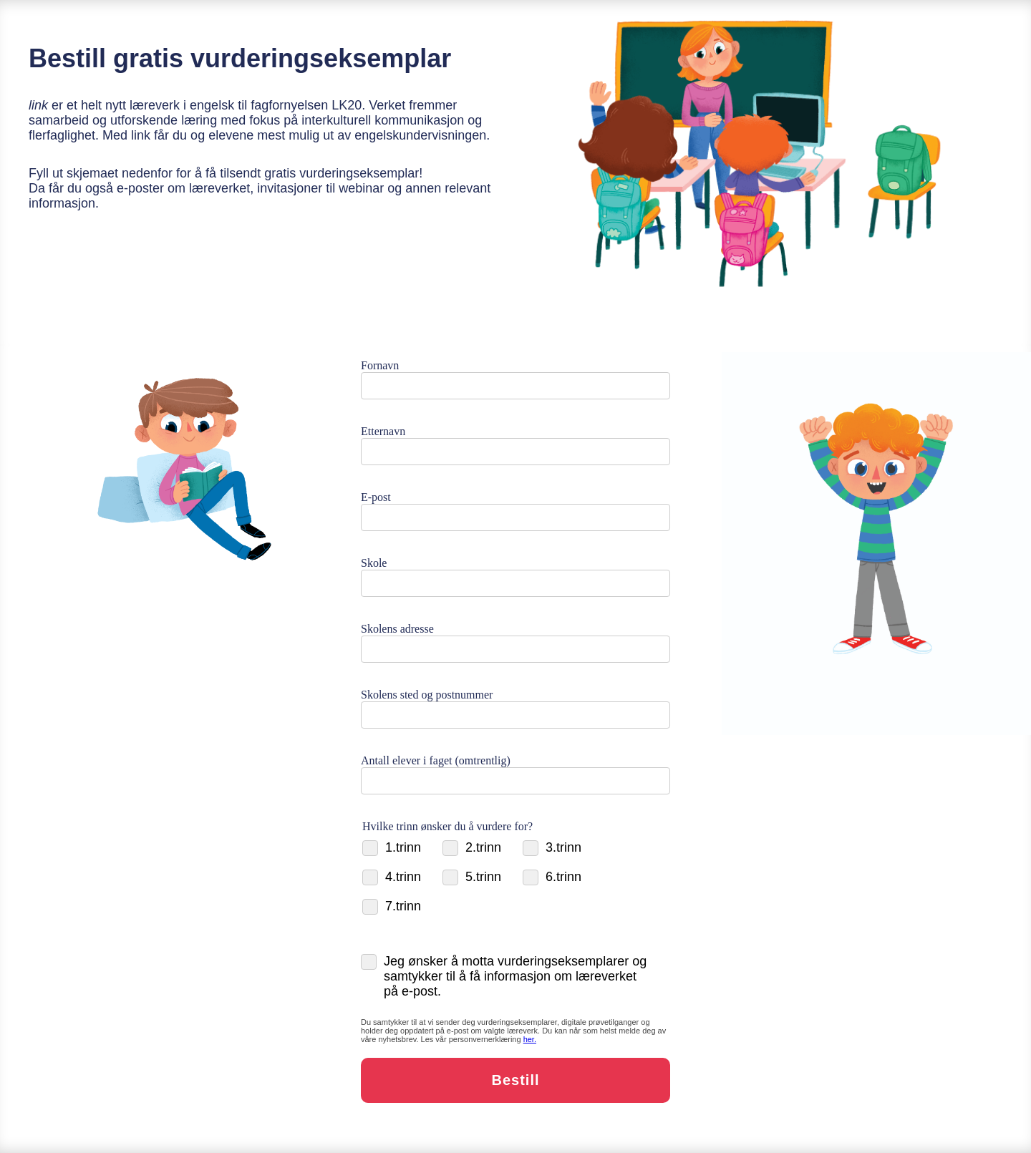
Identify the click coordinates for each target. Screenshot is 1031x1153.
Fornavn (380, 365)
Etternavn (383, 431)
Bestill (515, 1080)
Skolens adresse (397, 629)
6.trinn (552, 877)
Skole (374, 563)
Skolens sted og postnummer (427, 695)
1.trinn (391, 847)
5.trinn (471, 877)
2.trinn (471, 847)
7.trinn (391, 906)
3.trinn (552, 847)
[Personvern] (529, 1039)
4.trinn (391, 877)
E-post (376, 497)
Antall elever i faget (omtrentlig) (435, 760)
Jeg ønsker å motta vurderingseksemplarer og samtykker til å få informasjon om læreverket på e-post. (504, 976)
